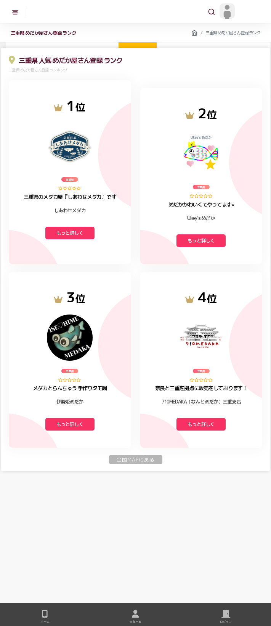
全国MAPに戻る (136, 459)
